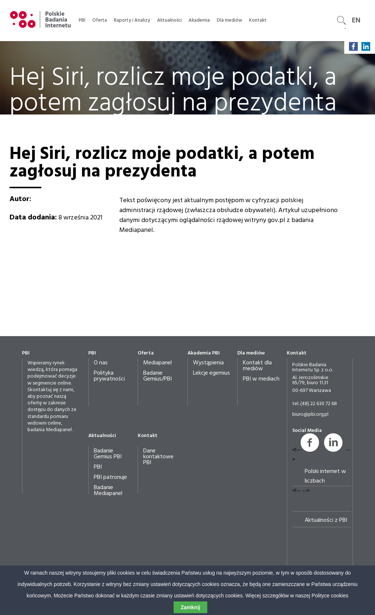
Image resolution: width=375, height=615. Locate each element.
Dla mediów (229, 20)
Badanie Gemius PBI (108, 454)
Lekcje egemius (211, 373)
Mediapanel (157, 363)
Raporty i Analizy (132, 20)
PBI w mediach (261, 379)
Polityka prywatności (109, 376)
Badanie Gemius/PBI (157, 376)
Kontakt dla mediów (257, 366)
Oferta (99, 20)
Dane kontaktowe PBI (158, 457)
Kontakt (258, 20)
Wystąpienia (208, 363)
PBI (82, 20)
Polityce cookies (330, 597)
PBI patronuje (110, 477)
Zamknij (190, 608)
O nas (101, 363)
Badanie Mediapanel (108, 490)
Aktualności (169, 20)
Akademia (199, 20)
